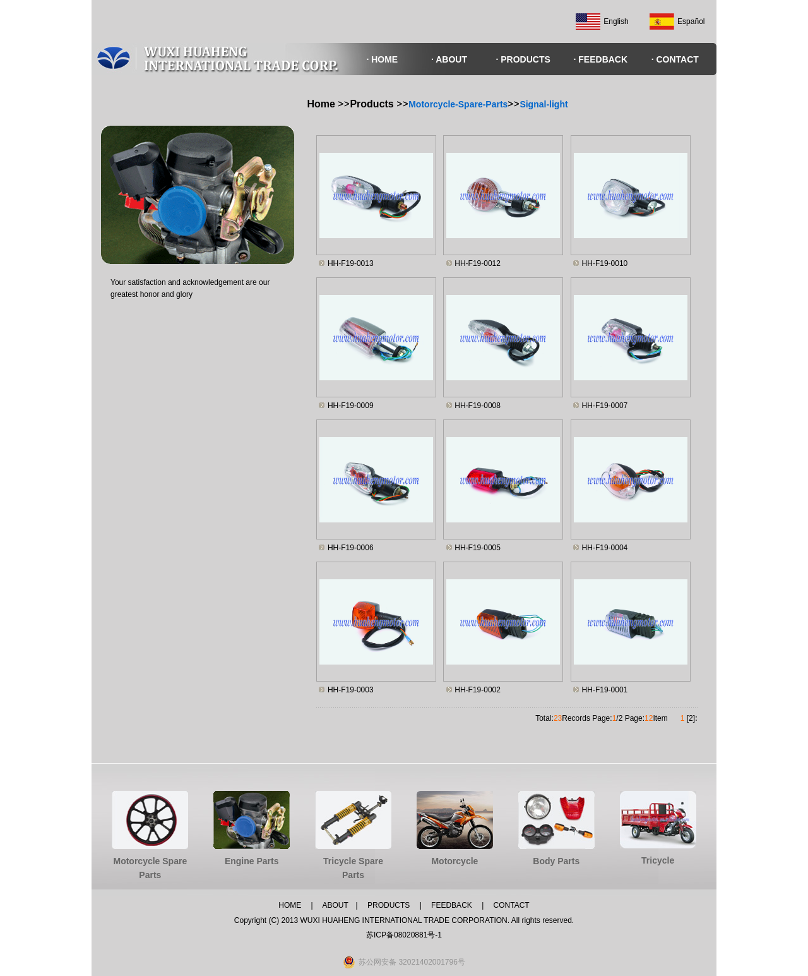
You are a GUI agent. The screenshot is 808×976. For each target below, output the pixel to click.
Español (690, 21)
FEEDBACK (450, 905)
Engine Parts (252, 861)
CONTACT (512, 905)
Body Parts (556, 861)
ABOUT (335, 905)
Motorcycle (454, 861)
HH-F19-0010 (605, 263)
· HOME (382, 59)
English (615, 21)
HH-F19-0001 (605, 689)
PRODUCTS (388, 905)
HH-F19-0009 (351, 405)
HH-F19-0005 (477, 547)
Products (371, 104)
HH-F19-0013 (351, 263)
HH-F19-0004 (605, 547)
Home (322, 104)
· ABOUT (449, 59)
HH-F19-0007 (605, 405)
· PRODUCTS (523, 59)
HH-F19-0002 (477, 689)
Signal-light (543, 104)
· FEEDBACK (601, 59)
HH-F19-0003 (351, 689)
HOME (289, 905)
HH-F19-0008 (477, 405)
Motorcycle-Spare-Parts (458, 104)
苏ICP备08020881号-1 (404, 935)
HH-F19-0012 (477, 263)
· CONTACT (675, 59)
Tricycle (657, 860)
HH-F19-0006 (351, 547)
